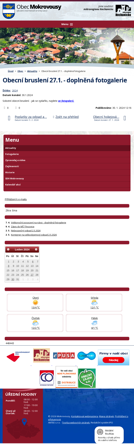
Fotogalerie (12, 154)
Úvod (10, 71)
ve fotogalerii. (66, 100)
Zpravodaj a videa (15, 160)
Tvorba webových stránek (76, 422)
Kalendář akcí (13, 184)
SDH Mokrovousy (14, 178)
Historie (9, 172)
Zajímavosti (12, 166)
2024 (15, 90)
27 (32, 274)
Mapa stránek (106, 416)
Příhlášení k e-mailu (16, 199)
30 (12, 279)
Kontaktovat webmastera (84, 416)
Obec (20, 71)
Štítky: (7, 90)
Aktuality (32, 71)
